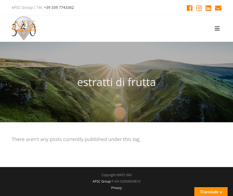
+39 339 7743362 (59, 7)
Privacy (116, 188)
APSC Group (102, 181)
